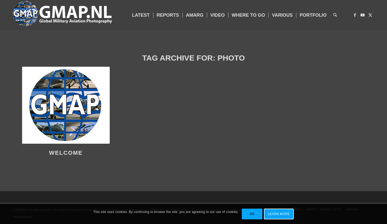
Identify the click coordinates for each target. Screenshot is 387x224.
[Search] (335, 15)
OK (252, 214)
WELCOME (66, 153)
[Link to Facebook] (355, 15)
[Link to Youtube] (362, 15)
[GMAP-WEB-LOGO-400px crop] (62, 15)
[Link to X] (370, 15)
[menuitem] (141, 15)
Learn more (279, 214)
